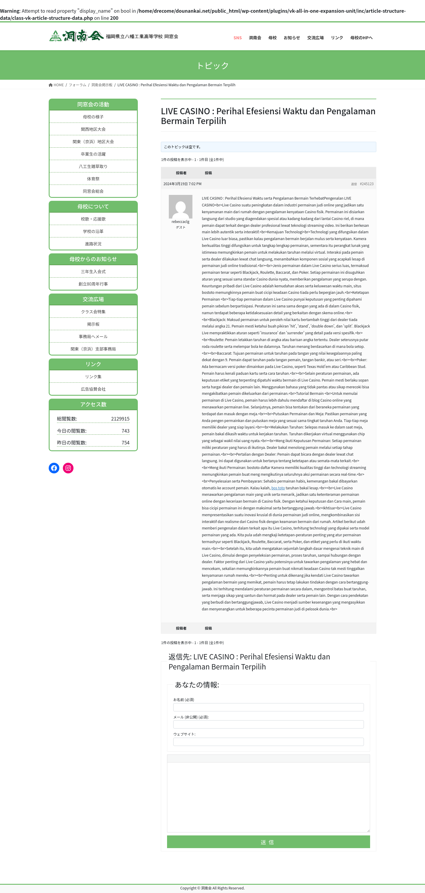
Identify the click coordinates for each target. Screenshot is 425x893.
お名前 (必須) (183, 699)
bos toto (278, 487)
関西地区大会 (93, 129)
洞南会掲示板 (101, 84)
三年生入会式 (93, 271)
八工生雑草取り (93, 166)
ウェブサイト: (184, 733)
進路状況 (93, 244)
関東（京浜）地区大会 (93, 141)
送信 (269, 842)
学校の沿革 (93, 231)
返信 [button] (354, 184)
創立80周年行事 (93, 284)
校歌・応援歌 (93, 219)
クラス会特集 (93, 311)
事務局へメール (93, 336)
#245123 (367, 183)
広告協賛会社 (93, 389)
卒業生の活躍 (93, 154)
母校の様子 (93, 117)
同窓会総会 (93, 191)
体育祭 (93, 179)
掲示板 (93, 324)
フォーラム (77, 84)
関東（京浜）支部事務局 (93, 349)
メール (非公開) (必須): (191, 716)
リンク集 (93, 376)
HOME (56, 84)
